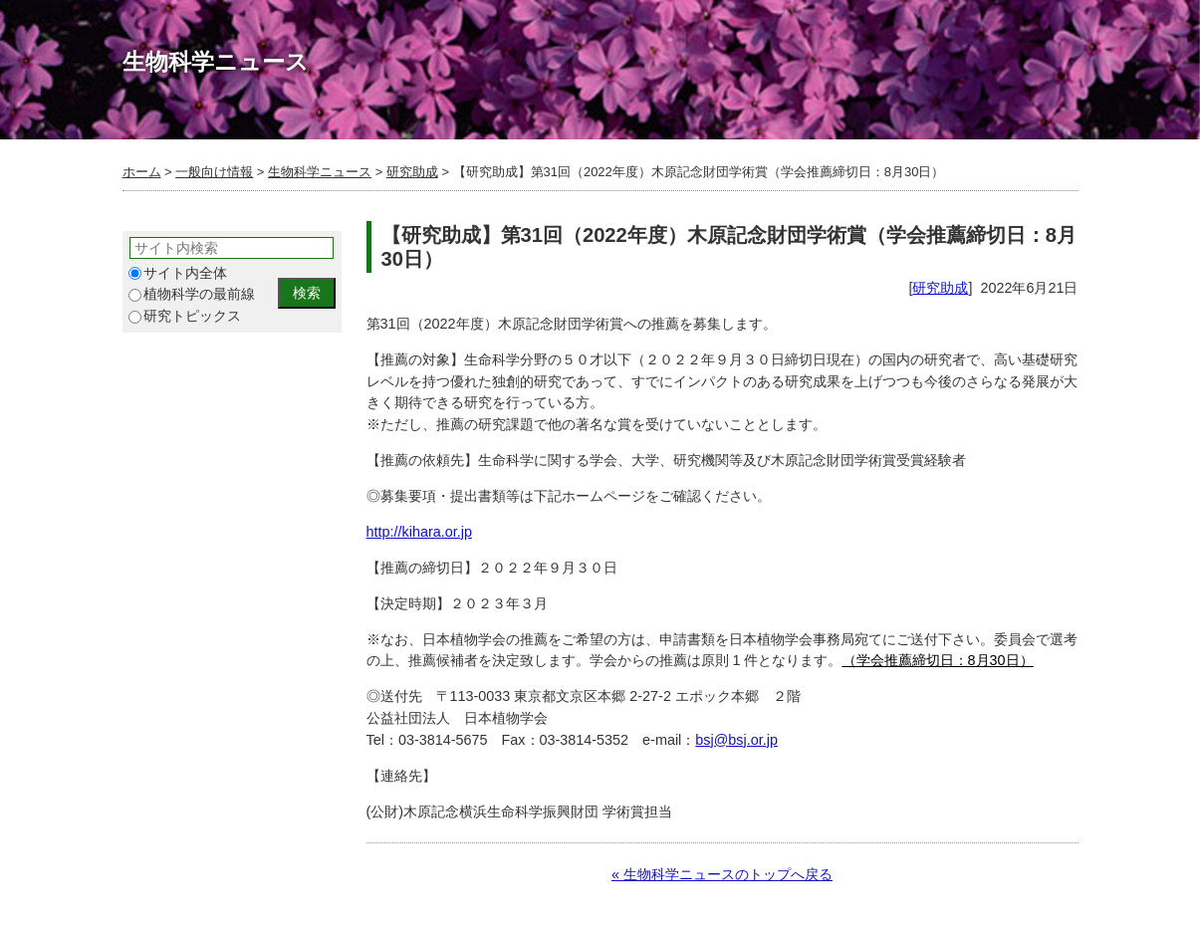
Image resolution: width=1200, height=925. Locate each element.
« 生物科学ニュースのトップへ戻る (722, 874)
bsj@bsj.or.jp (736, 740)
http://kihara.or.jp (419, 532)
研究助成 (412, 171)
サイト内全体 (177, 273)
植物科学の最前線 (191, 294)
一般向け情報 (214, 171)
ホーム (141, 171)
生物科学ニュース (319, 171)
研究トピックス (184, 316)
